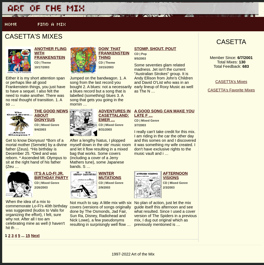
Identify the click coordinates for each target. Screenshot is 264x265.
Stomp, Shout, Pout (155, 49)
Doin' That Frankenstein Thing (113, 53)
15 (28, 235)
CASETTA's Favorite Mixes (231, 90)
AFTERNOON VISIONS (175, 175)
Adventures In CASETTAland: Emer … (114, 115)
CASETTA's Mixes (231, 81)
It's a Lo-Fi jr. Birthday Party (51, 175)
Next (35, 235)
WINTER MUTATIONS (109, 175)
